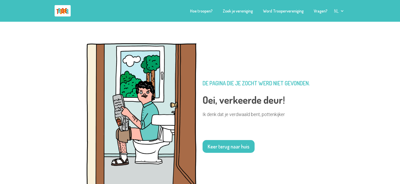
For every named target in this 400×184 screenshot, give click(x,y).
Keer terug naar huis (228, 146)
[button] (338, 11)
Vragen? (320, 11)
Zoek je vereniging (238, 11)
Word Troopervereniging (283, 11)
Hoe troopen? (201, 11)
